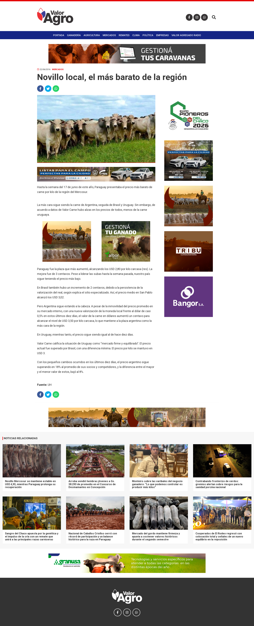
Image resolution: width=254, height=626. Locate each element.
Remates (124, 35)
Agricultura (92, 35)
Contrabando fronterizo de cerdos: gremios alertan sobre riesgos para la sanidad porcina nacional (219, 484)
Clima (136, 35)
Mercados (109, 35)
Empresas (162, 35)
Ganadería (74, 35)
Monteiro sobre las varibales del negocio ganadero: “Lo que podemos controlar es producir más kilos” (157, 484)
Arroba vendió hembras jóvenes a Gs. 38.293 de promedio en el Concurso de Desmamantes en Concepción (92, 484)
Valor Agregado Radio (186, 35)
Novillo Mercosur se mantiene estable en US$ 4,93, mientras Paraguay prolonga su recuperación (30, 484)
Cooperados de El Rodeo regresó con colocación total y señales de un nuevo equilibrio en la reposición (219, 536)
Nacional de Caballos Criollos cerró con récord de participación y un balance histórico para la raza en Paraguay (93, 536)
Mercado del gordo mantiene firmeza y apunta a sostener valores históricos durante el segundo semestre (156, 536)
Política (148, 35)
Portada (58, 35)
